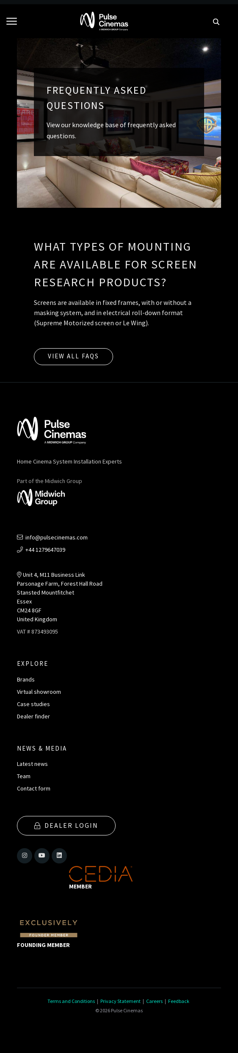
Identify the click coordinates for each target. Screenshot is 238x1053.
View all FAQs (73, 356)
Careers (154, 1001)
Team (23, 776)
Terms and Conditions (71, 1001)
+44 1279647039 (41, 549)
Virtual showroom (39, 691)
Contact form (33, 788)
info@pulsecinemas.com (52, 537)
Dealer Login (66, 825)
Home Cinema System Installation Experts (69, 461)
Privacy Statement (120, 1001)
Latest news (32, 764)
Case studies (33, 704)
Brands (26, 679)
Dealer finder (33, 716)
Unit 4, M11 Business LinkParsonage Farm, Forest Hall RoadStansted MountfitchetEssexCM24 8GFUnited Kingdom (59, 597)
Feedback (178, 1001)
